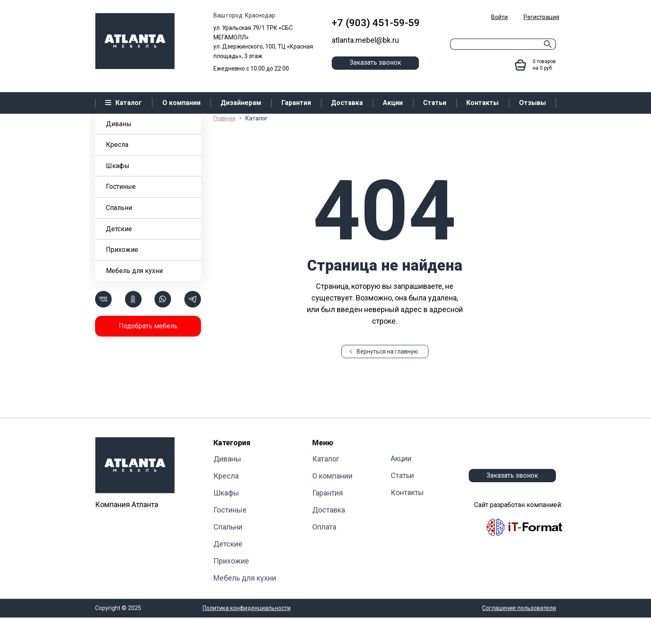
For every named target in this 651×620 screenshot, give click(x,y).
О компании (332, 475)
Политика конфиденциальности (247, 608)
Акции (401, 458)
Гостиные (121, 186)
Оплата (324, 526)
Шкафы (118, 166)
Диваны (119, 124)
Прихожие (122, 250)
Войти (499, 17)
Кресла (117, 145)
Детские (119, 229)
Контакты (407, 492)
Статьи (402, 475)
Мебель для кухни (134, 271)
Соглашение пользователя (519, 608)
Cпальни (119, 208)
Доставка (328, 509)
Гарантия (327, 492)
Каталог (325, 458)
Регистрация (541, 17)
